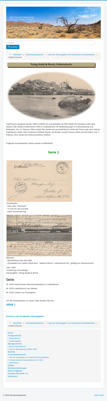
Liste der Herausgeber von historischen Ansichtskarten (29, 357)
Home (10, 333)
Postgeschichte (14, 335)
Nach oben (99, 395)
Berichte (11, 352)
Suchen (12, 47)
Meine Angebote (15, 371)
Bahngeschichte (15, 344)
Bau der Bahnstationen (17, 346)
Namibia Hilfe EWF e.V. (18, 373)
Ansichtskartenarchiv (17, 354)
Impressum (13, 376)
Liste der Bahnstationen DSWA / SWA (23, 349)
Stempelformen (14, 338)
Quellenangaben (15, 341)
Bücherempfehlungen (17, 368)
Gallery (11, 365)
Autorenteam (13, 363)
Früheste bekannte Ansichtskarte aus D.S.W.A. (26, 360)
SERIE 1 (10, 304)
